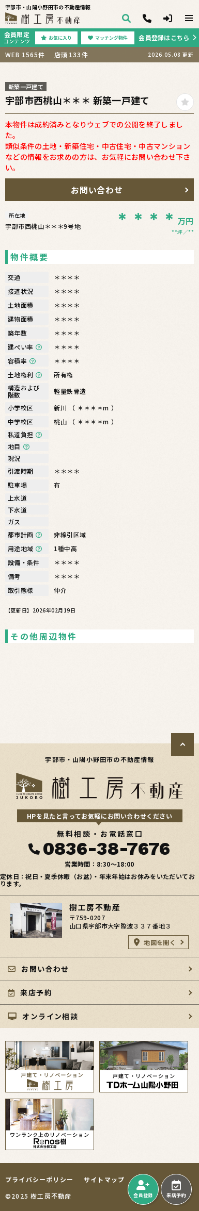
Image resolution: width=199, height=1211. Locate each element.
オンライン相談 (43, 1016)
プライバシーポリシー (39, 1179)
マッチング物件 (108, 38)
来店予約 (176, 1189)
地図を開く (155, 942)
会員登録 (142, 1189)
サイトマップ (104, 1179)
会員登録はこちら (164, 37)
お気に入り (56, 38)
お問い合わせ (97, 190)
